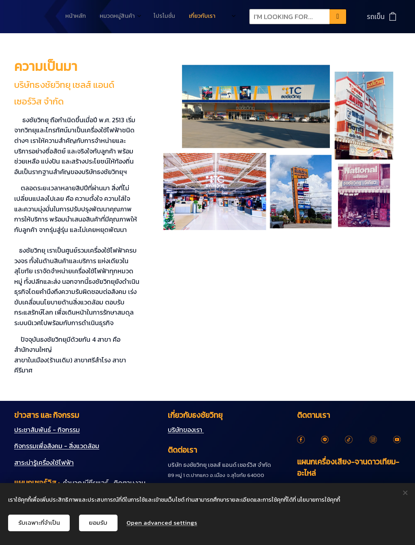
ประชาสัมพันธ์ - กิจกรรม (47, 429)
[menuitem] (141, 16)
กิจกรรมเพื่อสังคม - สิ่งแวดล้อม (56, 446)
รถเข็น (376, 16)
